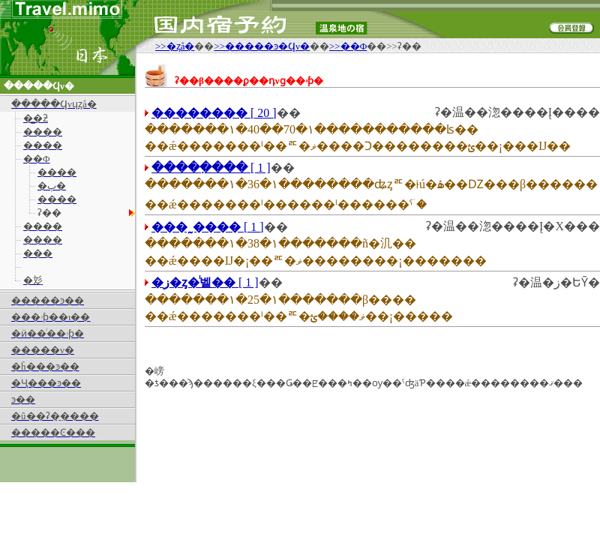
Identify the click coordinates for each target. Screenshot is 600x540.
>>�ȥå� (174, 46)
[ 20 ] (214, 112)
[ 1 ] (211, 167)
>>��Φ (348, 46)
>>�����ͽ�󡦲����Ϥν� (262, 46)
